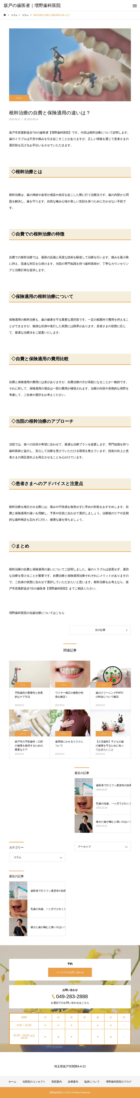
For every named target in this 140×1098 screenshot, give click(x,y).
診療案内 (73, 1081)
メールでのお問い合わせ (70, 972)
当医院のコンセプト (33, 1081)
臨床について (92, 1081)
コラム (19, 98)
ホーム (12, 1081)
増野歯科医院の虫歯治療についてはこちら (37, 612)
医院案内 (57, 1081)
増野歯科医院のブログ (118, 1081)
